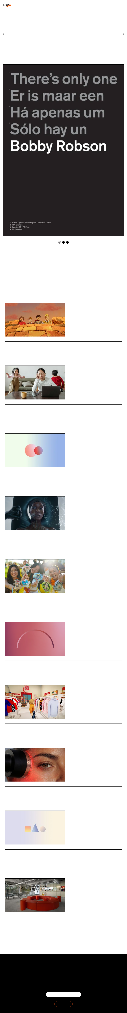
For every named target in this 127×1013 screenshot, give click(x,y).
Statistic (27, 487)
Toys (13, 613)
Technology (16, 932)
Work (7, 676)
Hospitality (16, 869)
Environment (29, 550)
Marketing (16, 357)
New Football (15, 281)
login (5, 21)
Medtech (25, 802)
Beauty (8, 550)
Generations (17, 487)
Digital (22, 739)
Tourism (25, 869)
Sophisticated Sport (60, 51)
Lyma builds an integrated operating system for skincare (48, 790)
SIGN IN (63, 1004)
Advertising (18, 550)
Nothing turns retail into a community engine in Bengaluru (50, 920)
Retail (7, 487)
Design (25, 932)
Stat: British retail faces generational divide (38, 475)
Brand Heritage (28, 357)
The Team (12, 969)
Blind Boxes (22, 613)
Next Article (117, 34)
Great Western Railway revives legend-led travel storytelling (51, 345)
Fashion (8, 739)
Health (8, 424)
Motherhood (17, 424)
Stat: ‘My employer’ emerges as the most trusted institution (50, 664)
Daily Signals (70, 34)
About (12, 965)
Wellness (17, 802)
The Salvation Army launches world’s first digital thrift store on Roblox (59, 727)
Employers (21, 676)
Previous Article (11, 34)
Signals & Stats (57, 34)
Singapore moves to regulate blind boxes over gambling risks (51, 601)
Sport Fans (74, 51)
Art (49, 51)
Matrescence (29, 424)
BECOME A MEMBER (63, 994)
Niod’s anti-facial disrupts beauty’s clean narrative (43, 538)
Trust (13, 676)
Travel (7, 357)
